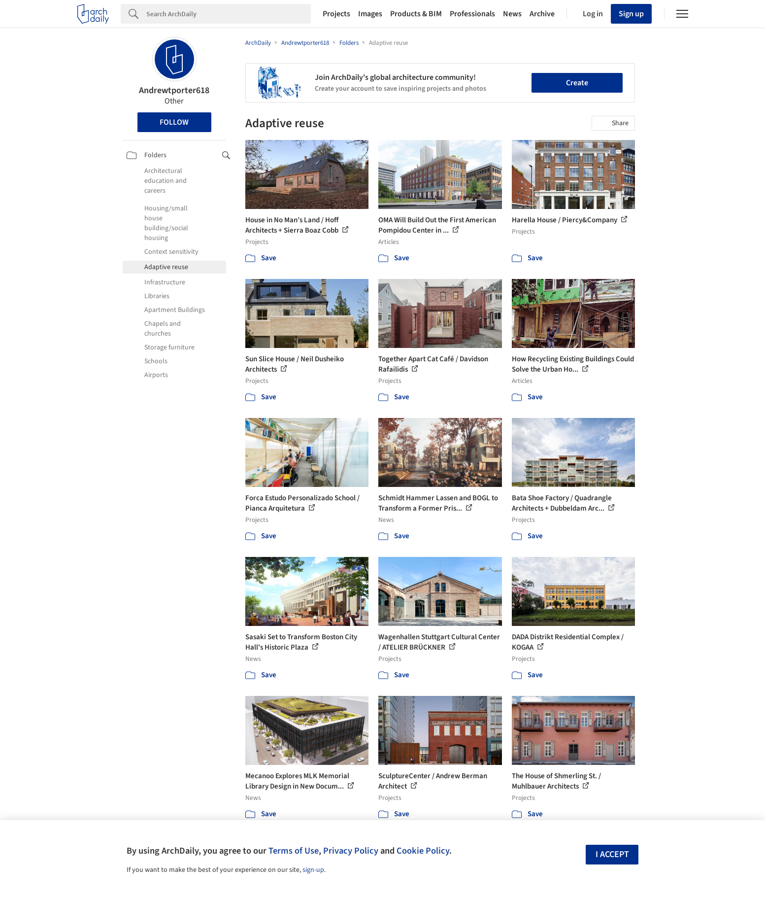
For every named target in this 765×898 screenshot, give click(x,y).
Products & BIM (416, 14)
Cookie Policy (423, 850)
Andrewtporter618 (174, 90)
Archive (542, 14)
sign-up (313, 870)
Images (370, 14)
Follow (174, 122)
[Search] (228, 14)
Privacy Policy (350, 850)
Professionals (472, 14)
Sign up (631, 13)
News (512, 14)
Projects (336, 14)
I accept (612, 854)
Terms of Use (293, 850)
